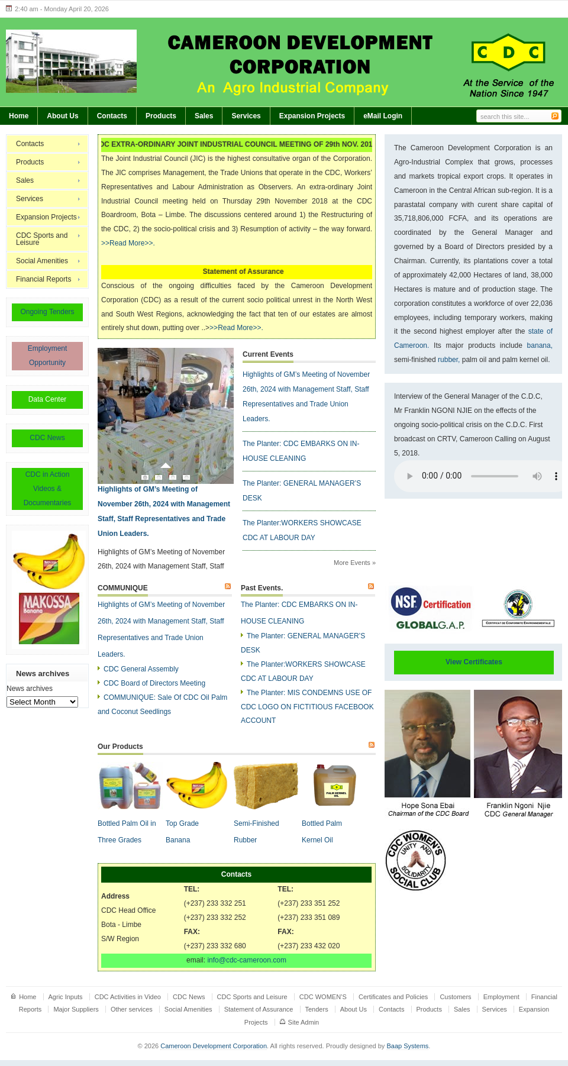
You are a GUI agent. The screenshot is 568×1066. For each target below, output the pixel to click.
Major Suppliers (75, 1009)
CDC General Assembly (141, 669)
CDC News (47, 438)
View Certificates (474, 662)
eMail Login (382, 116)
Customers (455, 996)
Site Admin (304, 1022)
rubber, (448, 360)
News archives (30, 688)
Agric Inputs (66, 996)
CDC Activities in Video (128, 996)
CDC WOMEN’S (323, 996)
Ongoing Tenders (47, 312)
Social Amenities (42, 261)
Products (161, 116)
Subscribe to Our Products (372, 745)
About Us (62, 116)
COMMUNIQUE (123, 588)
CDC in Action (47, 474)
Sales (204, 116)
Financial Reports (43, 279)
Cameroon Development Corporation (213, 1045)
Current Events (268, 354)
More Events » (355, 562)
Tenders (316, 1009)
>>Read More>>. (128, 243)
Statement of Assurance (258, 1009)
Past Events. (262, 588)
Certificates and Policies (393, 996)
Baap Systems (407, 1045)
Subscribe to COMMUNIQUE (228, 586)
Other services (132, 1009)
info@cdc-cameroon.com (246, 960)
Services (245, 116)
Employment (501, 996)
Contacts (112, 116)
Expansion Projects (312, 116)
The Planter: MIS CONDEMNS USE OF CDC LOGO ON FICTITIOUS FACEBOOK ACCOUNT (307, 707)
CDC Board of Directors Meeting (154, 683)
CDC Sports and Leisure (41, 239)
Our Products (120, 746)
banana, (540, 345)
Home (18, 116)
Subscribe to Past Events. (371, 586)
